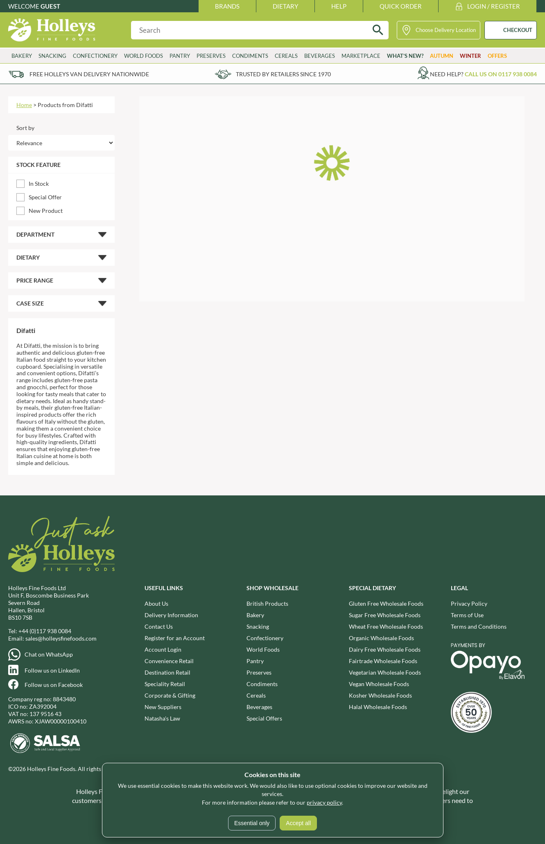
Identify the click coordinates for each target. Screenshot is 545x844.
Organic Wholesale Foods (381, 637)
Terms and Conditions (479, 626)
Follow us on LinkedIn (52, 670)
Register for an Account (175, 637)
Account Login (163, 649)
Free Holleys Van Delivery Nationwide (89, 74)
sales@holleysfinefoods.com (61, 638)
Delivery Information (171, 614)
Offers (497, 55)
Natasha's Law (162, 718)
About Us (156, 603)
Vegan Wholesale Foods (379, 683)
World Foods (143, 55)
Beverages (319, 55)
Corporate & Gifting (170, 695)
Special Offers (264, 718)
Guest (50, 6)
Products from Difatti (65, 104)
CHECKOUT (517, 30)
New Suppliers (163, 706)
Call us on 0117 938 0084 (501, 74)
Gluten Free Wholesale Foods (386, 603)
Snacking (52, 55)
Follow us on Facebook (54, 684)
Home (24, 104)
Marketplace (360, 55)
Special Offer (45, 197)
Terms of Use (467, 614)
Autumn (441, 55)
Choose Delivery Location (446, 30)
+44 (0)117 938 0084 (44, 630)
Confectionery (95, 55)
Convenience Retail (169, 660)
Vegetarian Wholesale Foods (385, 672)
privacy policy (324, 802)
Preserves (211, 55)
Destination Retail (167, 672)
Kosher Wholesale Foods (380, 695)
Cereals (286, 55)
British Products (267, 603)
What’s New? (405, 55)
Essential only (251, 823)
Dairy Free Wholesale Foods (385, 649)
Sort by (25, 127)
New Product (46, 210)
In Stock (39, 183)
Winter (470, 55)
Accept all (298, 823)
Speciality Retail (165, 683)
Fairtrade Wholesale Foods (383, 660)
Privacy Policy (469, 603)
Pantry (180, 55)
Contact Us (159, 626)
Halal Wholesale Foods (378, 706)
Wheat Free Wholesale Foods (386, 626)
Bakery (21, 55)
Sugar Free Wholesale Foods (385, 614)
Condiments (250, 55)
